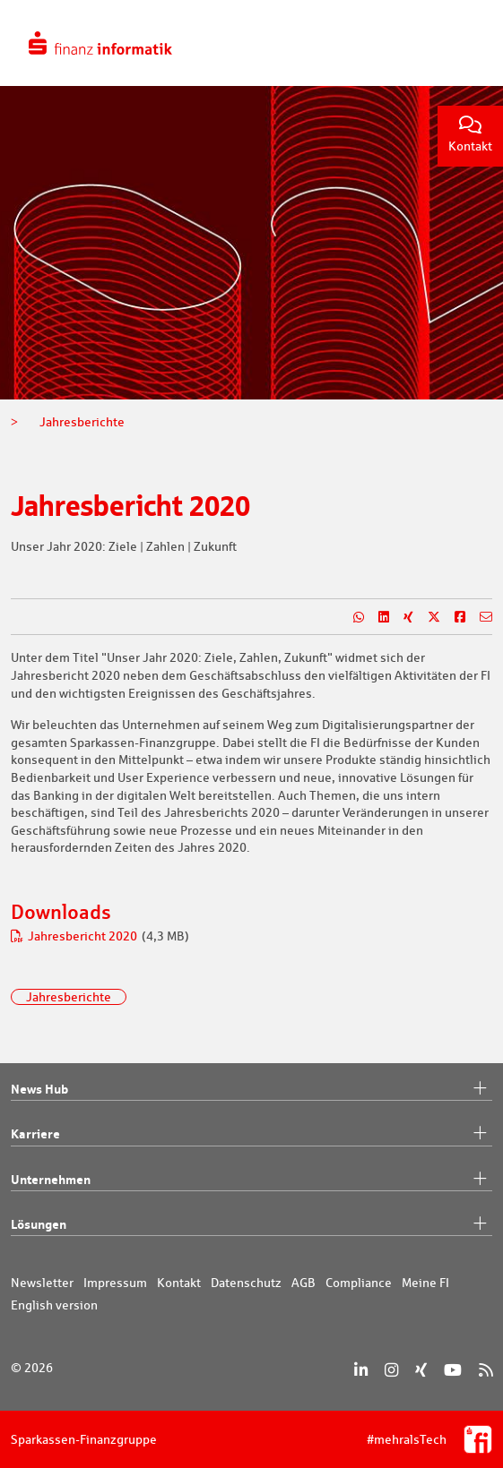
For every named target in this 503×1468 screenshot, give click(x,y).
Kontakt (470, 134)
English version (54, 1305)
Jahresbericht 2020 (75, 936)
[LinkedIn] (361, 1370)
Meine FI (425, 1282)
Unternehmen (251, 1179)
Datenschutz (246, 1282)
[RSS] (485, 1370)
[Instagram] (391, 1370)
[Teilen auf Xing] (401, 617)
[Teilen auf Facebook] (452, 617)
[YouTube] (453, 1370)
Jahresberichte (68, 997)
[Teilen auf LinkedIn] (376, 617)
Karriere (251, 1134)
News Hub (251, 1089)
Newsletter (42, 1282)
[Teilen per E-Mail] (478, 617)
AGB (303, 1282)
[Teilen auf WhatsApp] (351, 617)
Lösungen (251, 1224)
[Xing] (421, 1370)
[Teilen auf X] (426, 617)
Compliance (358, 1282)
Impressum (115, 1282)
